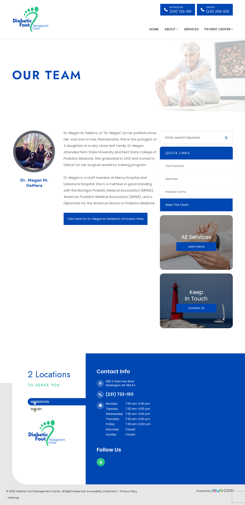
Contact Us (196, 308)
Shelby (44, 414)
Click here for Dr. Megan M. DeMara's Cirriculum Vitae (105, 219)
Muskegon (48, 403)
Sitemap (13, 498)
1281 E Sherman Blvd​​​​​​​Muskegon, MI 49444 (120, 383)
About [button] (171, 29)
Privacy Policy (128, 491)
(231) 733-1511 (119, 394)
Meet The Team (178, 205)
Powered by (215, 491)
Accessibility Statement (102, 491)
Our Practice (176, 166)
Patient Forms (177, 192)
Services (191, 29)
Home (154, 29)
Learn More (196, 246)
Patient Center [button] (219, 29)
